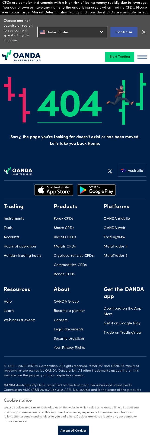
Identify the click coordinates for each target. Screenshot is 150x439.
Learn (9, 311)
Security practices (69, 339)
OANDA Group (66, 302)
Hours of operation (20, 246)
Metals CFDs (65, 246)
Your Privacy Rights (69, 347)
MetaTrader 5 (116, 256)
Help (8, 302)
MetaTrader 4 (116, 246)
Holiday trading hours (22, 256)
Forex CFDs (64, 219)
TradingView (114, 237)
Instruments (14, 219)
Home (93, 144)
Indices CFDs (65, 237)
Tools (8, 228)
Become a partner (69, 311)
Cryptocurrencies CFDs (74, 256)
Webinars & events (19, 320)
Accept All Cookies (73, 430)
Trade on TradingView (122, 333)
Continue (123, 31)
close (144, 32)
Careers (61, 320)
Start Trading (119, 57)
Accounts (11, 237)
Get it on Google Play (122, 323)
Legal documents (69, 329)
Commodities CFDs (70, 265)
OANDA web (114, 228)
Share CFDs (64, 228)
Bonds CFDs (64, 274)
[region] (75, 415)
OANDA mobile (117, 219)
